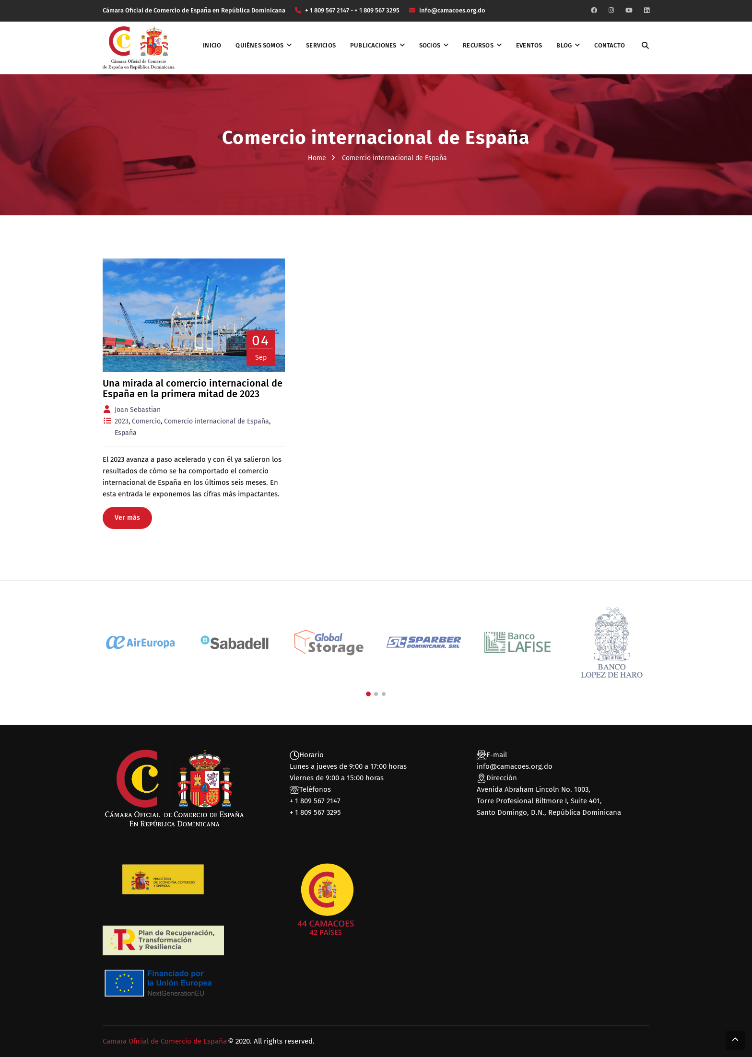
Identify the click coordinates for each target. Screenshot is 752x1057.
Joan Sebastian (138, 410)
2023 (122, 421)
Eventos (529, 45)
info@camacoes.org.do (514, 766)
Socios (429, 45)
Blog (564, 45)
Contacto (609, 45)
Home (317, 158)
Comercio (146, 421)
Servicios (321, 45)
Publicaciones (373, 45)
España (126, 433)
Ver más (127, 518)
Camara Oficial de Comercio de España (165, 1041)
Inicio (212, 45)
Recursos (478, 45)
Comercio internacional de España (216, 421)
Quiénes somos (259, 45)
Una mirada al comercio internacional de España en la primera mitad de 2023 (192, 388)
